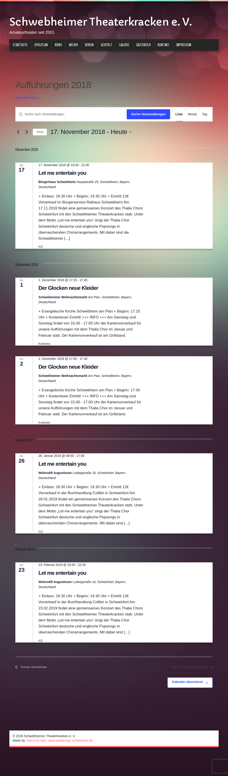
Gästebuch (143, 67)
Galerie (124, 67)
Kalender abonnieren (187, 704)
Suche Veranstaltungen (148, 136)
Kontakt (163, 67)
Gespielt (106, 67)
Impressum (183, 67)
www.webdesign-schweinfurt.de (70, 762)
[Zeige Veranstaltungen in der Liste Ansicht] (179, 136)
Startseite (20, 67)
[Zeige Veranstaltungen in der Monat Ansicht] (192, 136)
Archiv (73, 67)
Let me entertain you (62, 195)
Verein (89, 67)
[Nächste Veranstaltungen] (26, 154)
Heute (39, 153)
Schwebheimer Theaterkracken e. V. (108, 30)
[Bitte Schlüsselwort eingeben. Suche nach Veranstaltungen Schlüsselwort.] (71, 136)
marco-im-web (36, 762)
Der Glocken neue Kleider (68, 310)
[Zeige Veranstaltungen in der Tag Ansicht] (204, 136)
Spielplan (41, 67)
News (58, 67)
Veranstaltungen (26, 119)
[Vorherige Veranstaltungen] (18, 154)
